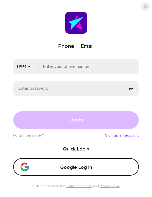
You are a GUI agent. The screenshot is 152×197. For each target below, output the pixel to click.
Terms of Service (79, 186)
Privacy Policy (110, 186)
